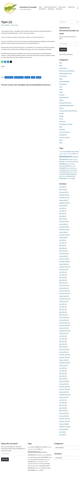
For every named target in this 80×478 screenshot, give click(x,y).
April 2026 (61, 188)
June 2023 (62, 276)
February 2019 (63, 415)
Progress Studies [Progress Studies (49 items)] (73, 172)
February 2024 (63, 255)
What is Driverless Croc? (50, 7)
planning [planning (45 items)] (69, 170)
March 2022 (62, 316)
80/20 (60, 63)
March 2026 (62, 190)
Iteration (61, 100)
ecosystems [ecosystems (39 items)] (75, 160)
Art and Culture (63, 68)
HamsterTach (42, 9)
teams (60, 127)
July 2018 (61, 434)
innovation (62, 95)
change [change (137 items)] (68, 152)
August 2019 (62, 399)
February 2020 (63, 383)
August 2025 (62, 206)
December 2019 (63, 389)
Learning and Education (65, 103)
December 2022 (63, 292)
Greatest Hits (71, 7)
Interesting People (64, 98)
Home (40, 7)
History (61, 92)
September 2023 (63, 268)
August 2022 (62, 303)
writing (39, 77)
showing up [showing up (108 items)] (73, 175)
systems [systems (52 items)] (61, 177)
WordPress (14, 476)
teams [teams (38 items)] (64, 177)
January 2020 (62, 386)
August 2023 (62, 271)
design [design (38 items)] (77, 154)
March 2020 (62, 381)
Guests (61, 90)
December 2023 (63, 260)
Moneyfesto (59, 9)
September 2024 (63, 236)
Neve (2, 476)
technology (62, 130)
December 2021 (63, 324)
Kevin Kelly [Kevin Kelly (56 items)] (72, 164)
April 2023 (61, 281)
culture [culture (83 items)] (74, 154)
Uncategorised (63, 135)
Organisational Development (66, 106)
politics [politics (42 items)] (72, 170)
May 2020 (61, 375)
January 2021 (62, 354)
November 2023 (63, 263)
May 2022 (61, 311)
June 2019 (62, 405)
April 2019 (61, 410)
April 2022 (61, 314)
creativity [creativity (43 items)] (70, 154)
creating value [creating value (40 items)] (65, 154)
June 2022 (62, 308)
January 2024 (62, 257)
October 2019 (62, 394)
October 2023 (62, 265)
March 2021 (62, 348)
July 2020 (61, 370)
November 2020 (63, 359)
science (61, 119)
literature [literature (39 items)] (74, 166)
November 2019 (63, 391)
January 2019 (62, 418)
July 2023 (61, 273)
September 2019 (63, 397)
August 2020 (62, 367)
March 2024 (62, 252)
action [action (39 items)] (60, 152)
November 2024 (63, 230)
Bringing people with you (65, 73)
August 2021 (62, 335)
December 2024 (63, 228)
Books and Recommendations (67, 71)
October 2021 (62, 330)
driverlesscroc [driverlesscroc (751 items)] (65, 157)
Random (61, 114)
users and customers (64, 138)
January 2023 (62, 289)
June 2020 (62, 372)
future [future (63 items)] (68, 162)
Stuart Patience (6, 25)
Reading (61, 116)
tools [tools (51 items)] (67, 179)
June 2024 (62, 244)
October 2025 (62, 201)
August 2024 (62, 238)
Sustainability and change (65, 124)
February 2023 (63, 287)
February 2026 (63, 193)
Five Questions (63, 84)
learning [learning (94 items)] (67, 166)
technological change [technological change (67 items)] (70, 177)
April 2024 (61, 249)
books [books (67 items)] (64, 152)
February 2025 (63, 222)
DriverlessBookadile (64, 82)
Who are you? (62, 7)
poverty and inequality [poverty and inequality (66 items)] (45, 466)
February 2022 (63, 319)
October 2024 (62, 233)
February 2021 (63, 351)
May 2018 (61, 437)
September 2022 (63, 300)
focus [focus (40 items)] (66, 162)
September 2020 (63, 364)
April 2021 (61, 346)
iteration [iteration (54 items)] (67, 164)
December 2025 (63, 196)
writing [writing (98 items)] (73, 179)
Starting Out (62, 122)
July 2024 (61, 241)
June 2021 (62, 340)
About (60, 65)
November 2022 (63, 295)
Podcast (61, 108)
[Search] (77, 8)
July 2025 (61, 209)
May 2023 (61, 279)
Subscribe (63, 49)
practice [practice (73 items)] (68, 172)
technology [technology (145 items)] (62, 179)
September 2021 (63, 332)
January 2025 (62, 225)
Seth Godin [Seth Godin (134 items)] (66, 175)
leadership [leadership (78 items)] (61, 166)
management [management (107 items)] (63, 168)
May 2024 (61, 246)
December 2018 (63, 421)
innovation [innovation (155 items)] (62, 164)
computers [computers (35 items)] (61, 154)
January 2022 (62, 322)
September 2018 (63, 429)
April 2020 (61, 378)
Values (61, 141)
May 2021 (61, 343)
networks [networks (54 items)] (73, 168)
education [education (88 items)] (61, 162)
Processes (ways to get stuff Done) (68, 111)
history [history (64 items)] (76, 162)
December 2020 (63, 356)
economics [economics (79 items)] (70, 160)
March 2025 (62, 220)
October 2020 (62, 362)
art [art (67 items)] (62, 152)
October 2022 (62, 297)
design (61, 79)
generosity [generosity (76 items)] (72, 162)
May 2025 (61, 214)
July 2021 (61, 338)
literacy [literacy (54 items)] (70, 166)
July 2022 (61, 306)
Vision (60, 143)
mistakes (27, 77)
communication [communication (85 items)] (75, 152)
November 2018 (63, 423)
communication (9, 77)
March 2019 (62, 413)
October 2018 (62, 426)
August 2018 (62, 431)
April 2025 (61, 217)
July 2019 (61, 402)
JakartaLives (51, 9)
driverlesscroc (19, 77)
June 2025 (62, 212)
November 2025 (63, 198)
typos (33, 77)
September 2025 (63, 204)
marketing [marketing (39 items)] (68, 168)
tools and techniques (64, 132)
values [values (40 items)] (70, 179)
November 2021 (63, 327)
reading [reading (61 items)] (61, 175)
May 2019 (61, 407)
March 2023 (62, 284)
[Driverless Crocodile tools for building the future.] (19, 8)
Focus (60, 87)
